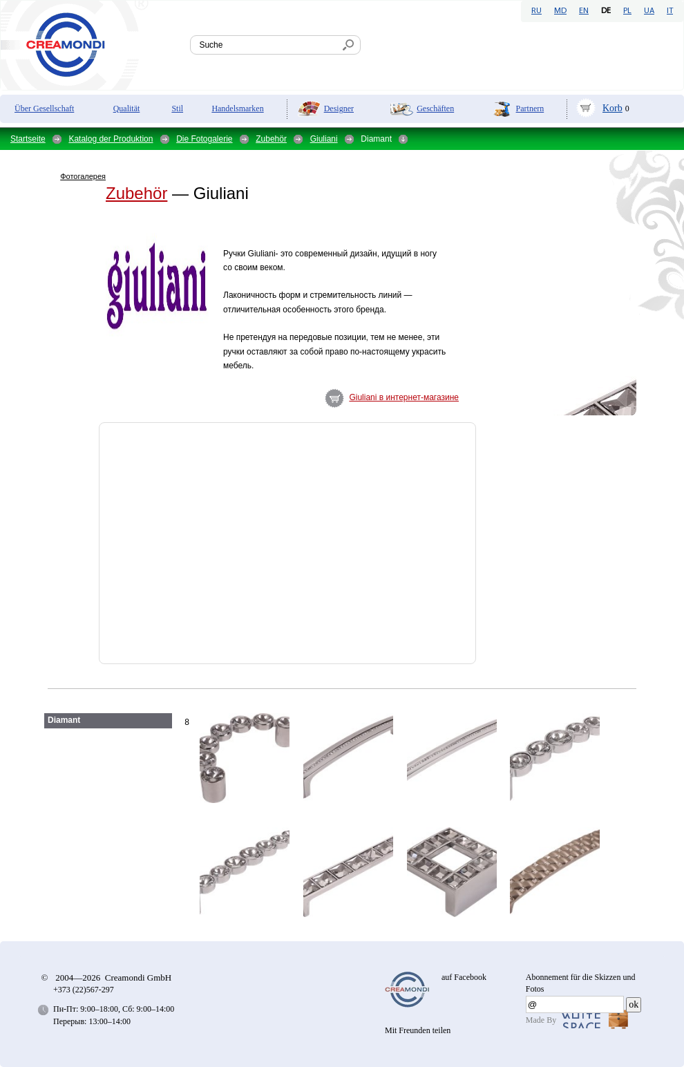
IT (670, 11)
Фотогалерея (83, 176)
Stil (177, 108)
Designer (339, 108)
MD (560, 11)
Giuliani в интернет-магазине (404, 397)
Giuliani (324, 139)
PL (627, 11)
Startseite (28, 139)
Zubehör (271, 139)
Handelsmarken (237, 108)
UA (649, 11)
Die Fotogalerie (204, 139)
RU (536, 11)
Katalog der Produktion (110, 139)
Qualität (126, 108)
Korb (612, 108)
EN (584, 11)
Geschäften (435, 108)
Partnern (530, 108)
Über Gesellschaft (44, 108)
